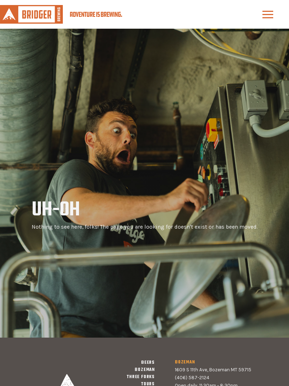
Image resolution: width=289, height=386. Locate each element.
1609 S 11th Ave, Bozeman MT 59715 (213, 369)
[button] (268, 14)
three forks (141, 377)
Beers (148, 362)
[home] (61, 14)
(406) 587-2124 (192, 377)
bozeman (145, 369)
